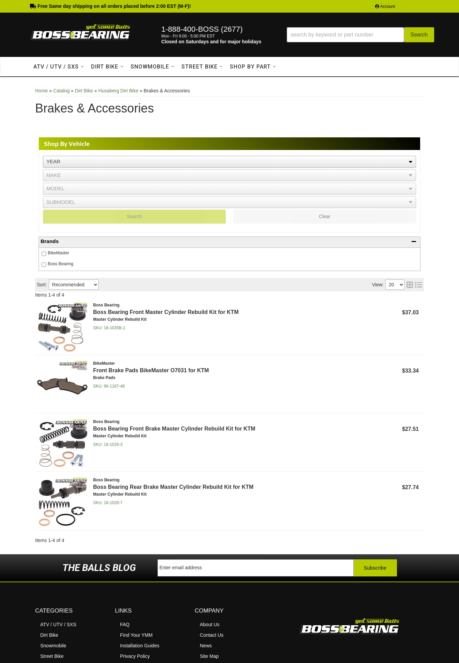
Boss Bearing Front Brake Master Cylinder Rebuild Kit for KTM (174, 429)
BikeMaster (58, 253)
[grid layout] (409, 285)
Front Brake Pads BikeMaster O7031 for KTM (151, 370)
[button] (360, 34)
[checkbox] (44, 254)
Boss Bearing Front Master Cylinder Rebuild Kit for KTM (166, 312)
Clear (324, 216)
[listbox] (229, 162)
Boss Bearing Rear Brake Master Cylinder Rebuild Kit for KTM (173, 487)
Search (134, 216)
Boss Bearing (60, 263)
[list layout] (418, 285)
